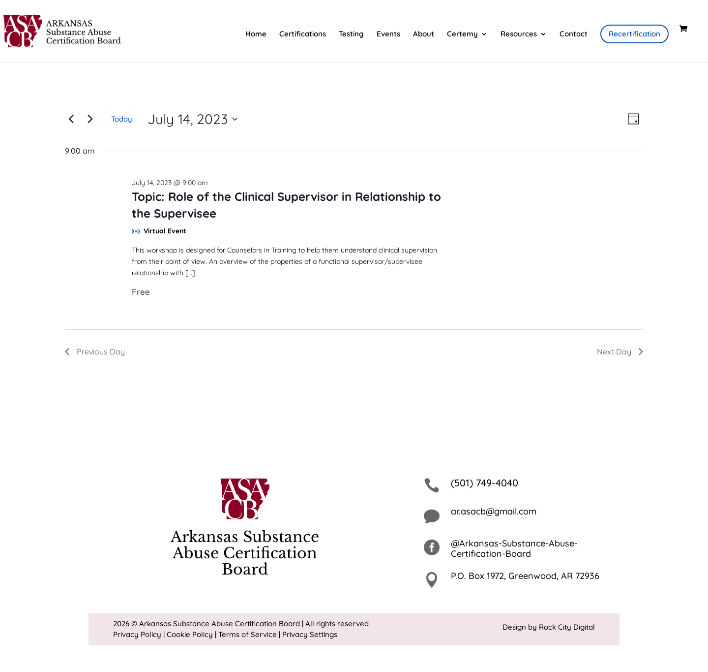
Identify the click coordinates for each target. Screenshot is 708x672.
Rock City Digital (567, 627)
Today (121, 119)
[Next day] (90, 119)
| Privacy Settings (308, 634)
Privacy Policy (137, 634)
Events (388, 34)
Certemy (462, 34)
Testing (351, 34)
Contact (574, 34)
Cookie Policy (190, 634)
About (423, 34)
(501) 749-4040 (484, 483)
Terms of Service (247, 634)
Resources (519, 34)
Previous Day (95, 351)
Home (255, 34)
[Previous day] (71, 119)
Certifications (302, 34)
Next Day (620, 351)
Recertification (634, 33)
